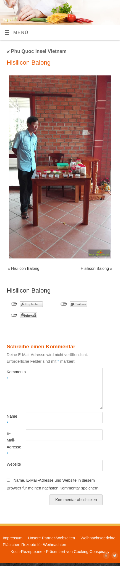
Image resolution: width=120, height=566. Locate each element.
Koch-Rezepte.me (26, 551)
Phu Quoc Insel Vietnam (37, 51)
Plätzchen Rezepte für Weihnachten (34, 544)
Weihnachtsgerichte (97, 538)
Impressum (12, 538)
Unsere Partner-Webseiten (51, 538)
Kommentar (11, 375)
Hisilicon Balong (25, 268)
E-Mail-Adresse (11, 443)
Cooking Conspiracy (91, 551)
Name (11, 419)
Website (11, 464)
